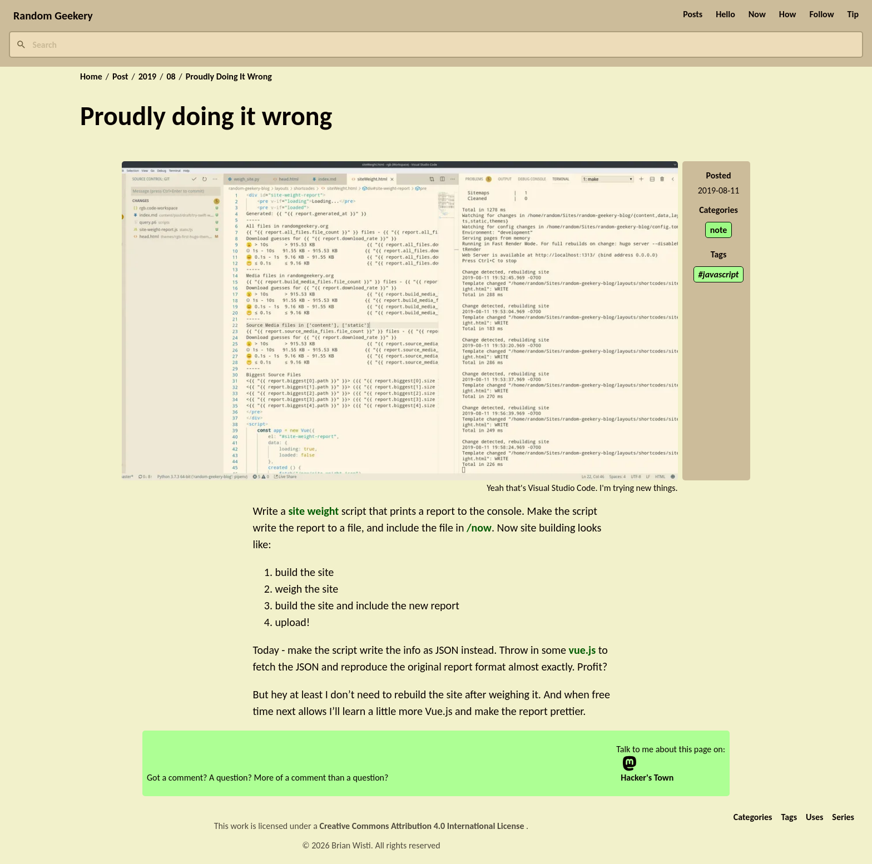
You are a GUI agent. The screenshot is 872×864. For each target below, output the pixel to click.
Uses (814, 817)
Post (120, 76)
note (718, 230)
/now (479, 527)
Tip (853, 14)
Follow (821, 14)
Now (757, 14)
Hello (725, 14)
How (787, 14)
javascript (721, 274)
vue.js (582, 650)
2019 (147, 76)
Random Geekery (53, 15)
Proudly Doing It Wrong (229, 76)
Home (91, 76)
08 (170, 76)
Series (843, 817)
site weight (313, 511)
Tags (789, 817)
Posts (692, 14)
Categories (753, 817)
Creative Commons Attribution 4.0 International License (423, 826)
